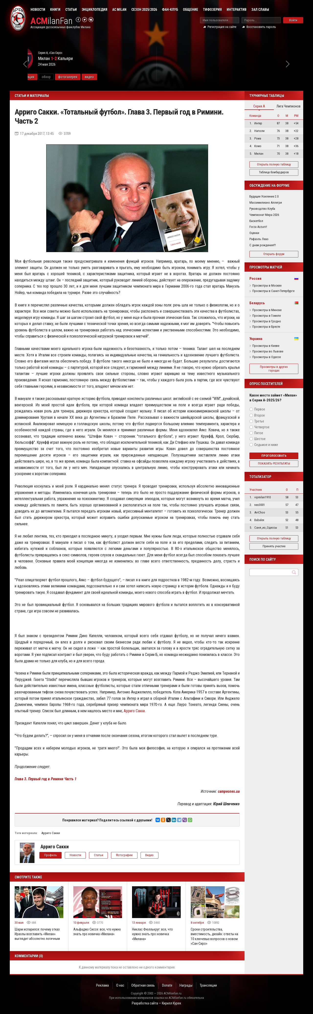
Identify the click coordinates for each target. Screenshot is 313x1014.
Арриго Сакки (134, 711)
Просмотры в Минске (266, 310)
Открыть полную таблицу (274, 164)
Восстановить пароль (261, 27)
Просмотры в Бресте (266, 326)
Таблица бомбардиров (274, 172)
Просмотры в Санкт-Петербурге (273, 291)
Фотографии (126, 855)
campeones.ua (228, 791)
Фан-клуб (170, 10)
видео (126, 77)
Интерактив (236, 10)
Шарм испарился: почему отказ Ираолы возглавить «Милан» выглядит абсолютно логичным (38, 934)
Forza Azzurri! (258, 227)
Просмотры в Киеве (265, 346)
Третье (259, 421)
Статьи (71, 10)
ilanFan (52, 21)
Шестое (260, 439)
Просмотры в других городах (274, 368)
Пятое (258, 433)
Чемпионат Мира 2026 (264, 215)
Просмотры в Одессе (266, 357)
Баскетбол (256, 221)
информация (61, 77)
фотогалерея (104, 77)
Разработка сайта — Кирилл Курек (156, 1003)
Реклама (101, 985)
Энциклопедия (94, 10)
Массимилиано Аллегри (265, 202)
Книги (55, 10)
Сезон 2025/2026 (144, 10)
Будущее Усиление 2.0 (264, 196)
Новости (38, 10)
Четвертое (261, 427)
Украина (255, 339)
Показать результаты (274, 463)
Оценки (254, 233)
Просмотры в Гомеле (266, 315)
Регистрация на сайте (222, 27)
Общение (190, 10)
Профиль (51, 855)
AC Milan (119, 10)
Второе (259, 415)
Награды (186, 985)
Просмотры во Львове (267, 351)
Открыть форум (273, 254)
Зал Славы (260, 10)
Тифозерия (212, 10)
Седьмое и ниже (266, 445)
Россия (255, 278)
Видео (152, 855)
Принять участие (274, 546)
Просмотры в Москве (266, 285)
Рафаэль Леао (258, 239)
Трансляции (209, 985)
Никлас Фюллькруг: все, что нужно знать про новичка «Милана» (152, 934)
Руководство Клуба (262, 208)
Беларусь (257, 303)
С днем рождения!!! (262, 245)
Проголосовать (274, 455)
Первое (259, 409)
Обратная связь (143, 985)
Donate (167, 985)
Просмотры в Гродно (266, 321)
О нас (119, 985)
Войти (293, 20)
